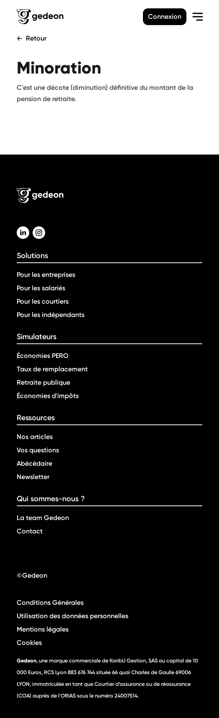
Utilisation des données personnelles (72, 616)
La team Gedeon (43, 518)
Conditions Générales (50, 602)
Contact (30, 531)
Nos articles (35, 437)
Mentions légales (43, 629)
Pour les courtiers (43, 301)
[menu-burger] (197, 16)
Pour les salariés (41, 288)
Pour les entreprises (46, 275)
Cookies (29, 643)
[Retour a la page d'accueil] (80, 16)
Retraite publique (43, 382)
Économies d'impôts (48, 396)
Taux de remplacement (52, 369)
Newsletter (33, 477)
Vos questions (38, 450)
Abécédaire (34, 463)
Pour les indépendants (50, 315)
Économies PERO (43, 356)
